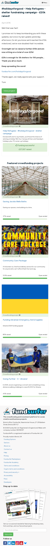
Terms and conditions (11, 466)
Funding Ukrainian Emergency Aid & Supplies (23, 320)
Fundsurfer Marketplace (12, 459)
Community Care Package (15, 260)
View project (9, 91)
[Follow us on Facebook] (5, 543)
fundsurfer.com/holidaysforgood (16, 71)
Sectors (6, 443)
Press (5, 479)
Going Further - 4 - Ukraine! (15, 379)
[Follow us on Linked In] (13, 543)
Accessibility (8, 475)
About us (7, 446)
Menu (44, 3)
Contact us (8, 449)
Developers (8, 482)
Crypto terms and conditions (14, 469)
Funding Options (10, 439)
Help (5, 452)
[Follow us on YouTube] (21, 543)
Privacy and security (11, 472)
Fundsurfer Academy (11, 462)
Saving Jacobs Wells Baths (14, 201)
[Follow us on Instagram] (17, 543)
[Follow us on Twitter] (9, 543)
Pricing (6, 456)
